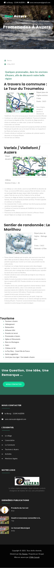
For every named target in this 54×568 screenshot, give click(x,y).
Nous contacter (14, 384)
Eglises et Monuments (12, 339)
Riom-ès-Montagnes (12, 342)
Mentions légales (11, 458)
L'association (10, 440)
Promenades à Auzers (27, 27)
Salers (7, 345)
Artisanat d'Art (10, 330)
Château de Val (10, 348)
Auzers (15, 16)
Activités (8, 454)
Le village (8, 436)
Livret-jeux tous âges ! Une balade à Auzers (20, 357)
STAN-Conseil (34, 557)
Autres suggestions (11, 354)
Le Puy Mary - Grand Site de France (17, 351)
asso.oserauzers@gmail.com (38, 2)
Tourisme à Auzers (11, 321)
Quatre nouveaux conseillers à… (26, 518)
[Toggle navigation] (51, 17)
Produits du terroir (11, 333)
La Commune (10, 445)
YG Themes (23, 554)
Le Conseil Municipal (20, 528)
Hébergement (10, 324)
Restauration (9, 327)
